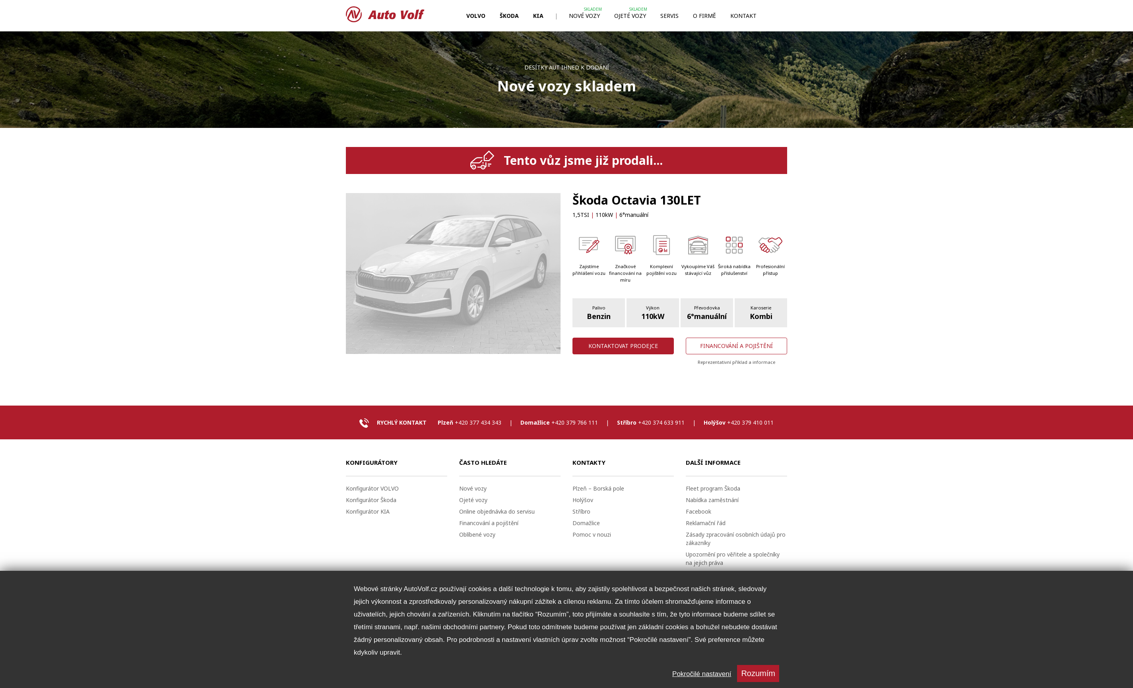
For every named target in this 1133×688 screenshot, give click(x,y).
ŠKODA (509, 15)
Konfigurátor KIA (368, 511)
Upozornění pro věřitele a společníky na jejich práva (733, 558)
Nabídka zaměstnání (712, 500)
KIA (538, 15)
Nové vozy (584, 15)
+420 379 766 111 (574, 422)
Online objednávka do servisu (497, 511)
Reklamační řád (706, 523)
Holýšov (582, 500)
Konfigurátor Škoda (371, 500)
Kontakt (743, 15)
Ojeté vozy (630, 15)
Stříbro (581, 511)
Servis (669, 15)
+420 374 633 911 (661, 422)
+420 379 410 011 (750, 422)
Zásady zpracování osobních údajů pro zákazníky (736, 539)
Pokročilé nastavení (701, 674)
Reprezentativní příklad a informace (736, 362)
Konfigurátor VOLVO (372, 488)
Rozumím (758, 673)
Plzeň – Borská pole (598, 488)
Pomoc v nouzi (591, 534)
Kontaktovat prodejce (623, 346)
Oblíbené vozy (477, 534)
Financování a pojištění (736, 346)
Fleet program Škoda (713, 488)
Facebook (698, 511)
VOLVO (475, 15)
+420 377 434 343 (478, 422)
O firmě (704, 15)
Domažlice (586, 523)
